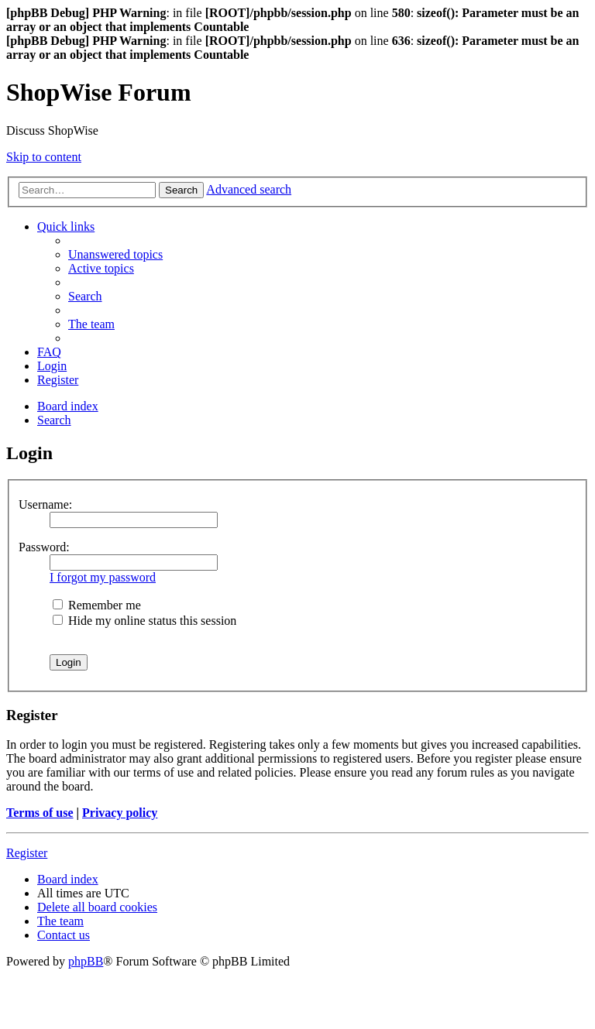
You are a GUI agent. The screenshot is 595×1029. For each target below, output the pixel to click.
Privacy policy (119, 812)
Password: (44, 547)
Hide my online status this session (144, 620)
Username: (45, 504)
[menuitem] (115, 254)
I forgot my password (103, 577)
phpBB (85, 961)
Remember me (97, 605)
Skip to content (43, 156)
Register (26, 852)
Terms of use (40, 812)
